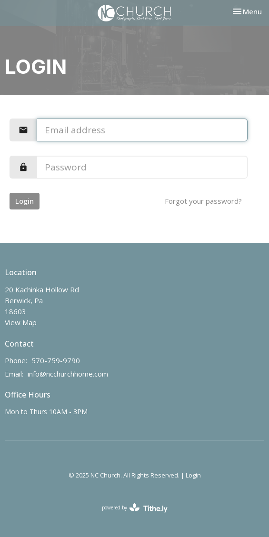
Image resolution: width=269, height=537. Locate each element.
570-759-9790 (55, 360)
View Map (21, 322)
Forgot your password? (203, 201)
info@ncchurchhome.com (68, 373)
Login (24, 201)
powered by (135, 508)
